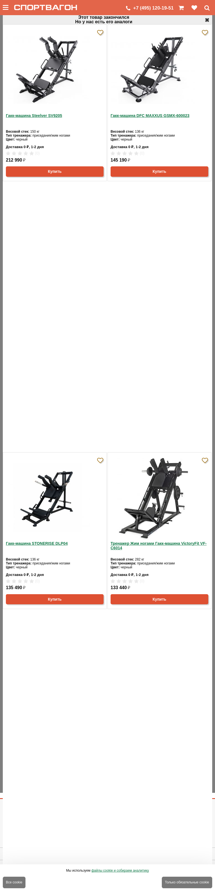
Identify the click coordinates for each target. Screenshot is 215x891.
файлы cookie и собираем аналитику (120, 870)
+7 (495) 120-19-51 (153, 8)
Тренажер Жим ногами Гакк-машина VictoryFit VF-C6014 (159, 545)
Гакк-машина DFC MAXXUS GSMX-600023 (150, 115)
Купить (55, 171)
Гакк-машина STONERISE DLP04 (37, 543)
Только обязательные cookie (187, 882)
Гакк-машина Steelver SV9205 (34, 115)
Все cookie (14, 882)
